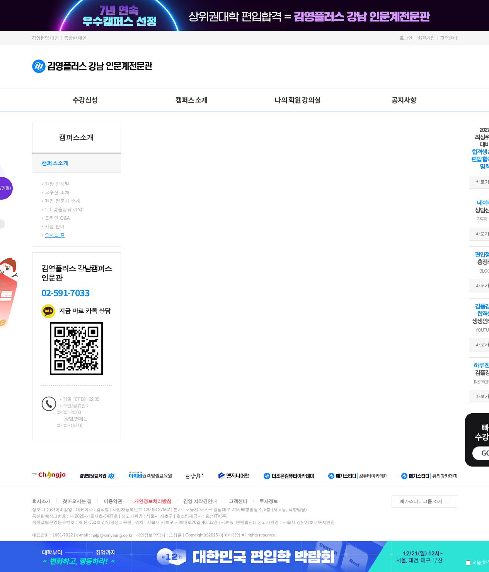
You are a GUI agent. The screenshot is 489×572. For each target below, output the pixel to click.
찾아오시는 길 (77, 501)
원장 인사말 (57, 183)
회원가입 (425, 37)
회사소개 (41, 501)
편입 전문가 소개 (62, 200)
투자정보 (268, 501)
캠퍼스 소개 (191, 100)
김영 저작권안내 (200, 501)
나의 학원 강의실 (297, 100)
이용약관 (113, 501)
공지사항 (404, 100)
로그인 (405, 37)
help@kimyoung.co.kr (111, 535)
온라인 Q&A (57, 217)
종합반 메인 (75, 37)
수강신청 (85, 100)
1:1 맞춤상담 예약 (64, 209)
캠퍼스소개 (76, 137)
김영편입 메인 (45, 37)
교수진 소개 (57, 192)
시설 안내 (55, 226)
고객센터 (448, 37)
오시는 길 (55, 234)
